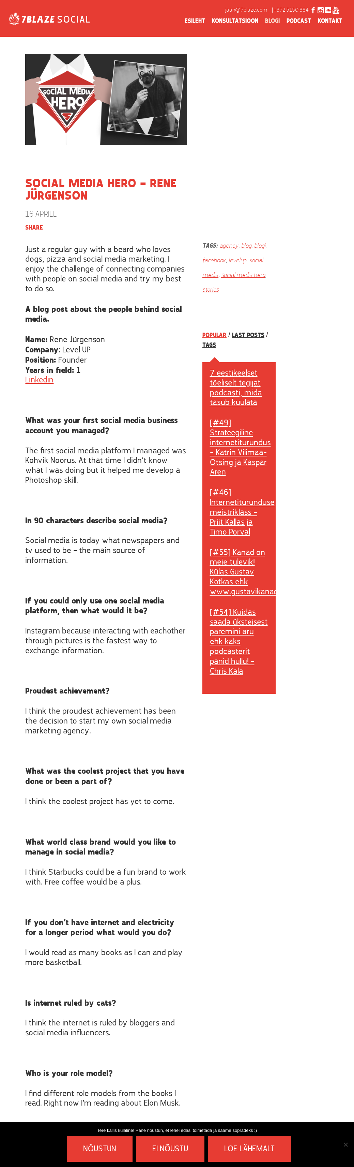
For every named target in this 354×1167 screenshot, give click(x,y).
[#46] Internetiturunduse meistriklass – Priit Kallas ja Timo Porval (242, 512)
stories (210, 290)
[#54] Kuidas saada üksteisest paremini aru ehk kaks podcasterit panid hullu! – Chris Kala (239, 642)
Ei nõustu (170, 1149)
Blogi (272, 21)
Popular (214, 335)
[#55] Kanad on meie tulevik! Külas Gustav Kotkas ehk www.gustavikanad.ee (249, 572)
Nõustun (99, 1149)
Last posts (248, 335)
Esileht (195, 21)
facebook (214, 261)
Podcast (299, 21)
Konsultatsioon (235, 21)
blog (246, 246)
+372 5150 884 (291, 10)
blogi (259, 246)
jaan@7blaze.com (246, 10)
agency (228, 246)
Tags (209, 345)
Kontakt (330, 21)
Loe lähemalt (249, 1149)
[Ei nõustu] (345, 1144)
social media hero (243, 275)
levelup (237, 261)
